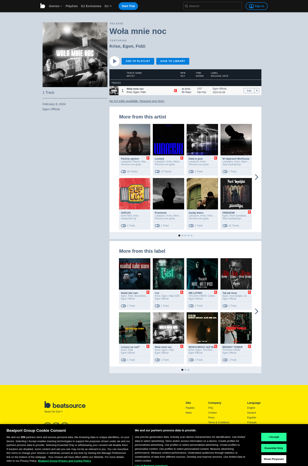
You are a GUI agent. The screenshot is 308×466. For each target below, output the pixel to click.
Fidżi (140, 46)
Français (252, 422)
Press (211, 417)
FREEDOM (228, 212)
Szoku (247, 295)
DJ (108, 6)
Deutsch (251, 412)
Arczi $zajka (236, 295)
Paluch (136, 161)
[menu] (54, 6)
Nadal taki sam (129, 293)
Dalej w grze (196, 158)
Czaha (211, 295)
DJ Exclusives (91, 6)
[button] (114, 90)
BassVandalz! (142, 295)
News (189, 412)
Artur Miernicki (215, 215)
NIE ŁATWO (195, 293)
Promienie (161, 212)
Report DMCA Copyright (221, 432)
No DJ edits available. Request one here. (137, 101)
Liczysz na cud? (130, 347)
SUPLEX (126, 212)
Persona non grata (131, 164)
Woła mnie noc (163, 347)
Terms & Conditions (218, 422)
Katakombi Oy (128, 218)
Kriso (114, 46)
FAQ (210, 407)
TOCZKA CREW (197, 295)
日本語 (251, 427)
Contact (212, 412)
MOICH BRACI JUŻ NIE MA (204, 347)
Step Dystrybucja (231, 164)
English (251, 407)
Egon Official (220, 88)
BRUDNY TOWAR (232, 347)
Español (251, 417)
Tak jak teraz (229, 293)
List (157, 293)
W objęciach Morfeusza (235, 158)
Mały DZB (174, 295)
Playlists (72, 6)
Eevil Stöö (126, 215)
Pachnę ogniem (130, 158)
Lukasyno (126, 161)
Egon (128, 46)
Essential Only (274, 460)
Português (252, 432)
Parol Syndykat (238, 215)
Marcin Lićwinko (182, 161)
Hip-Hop (201, 92)
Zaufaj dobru (196, 212)
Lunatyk (159, 158)
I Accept (274, 449)
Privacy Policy (216, 427)
